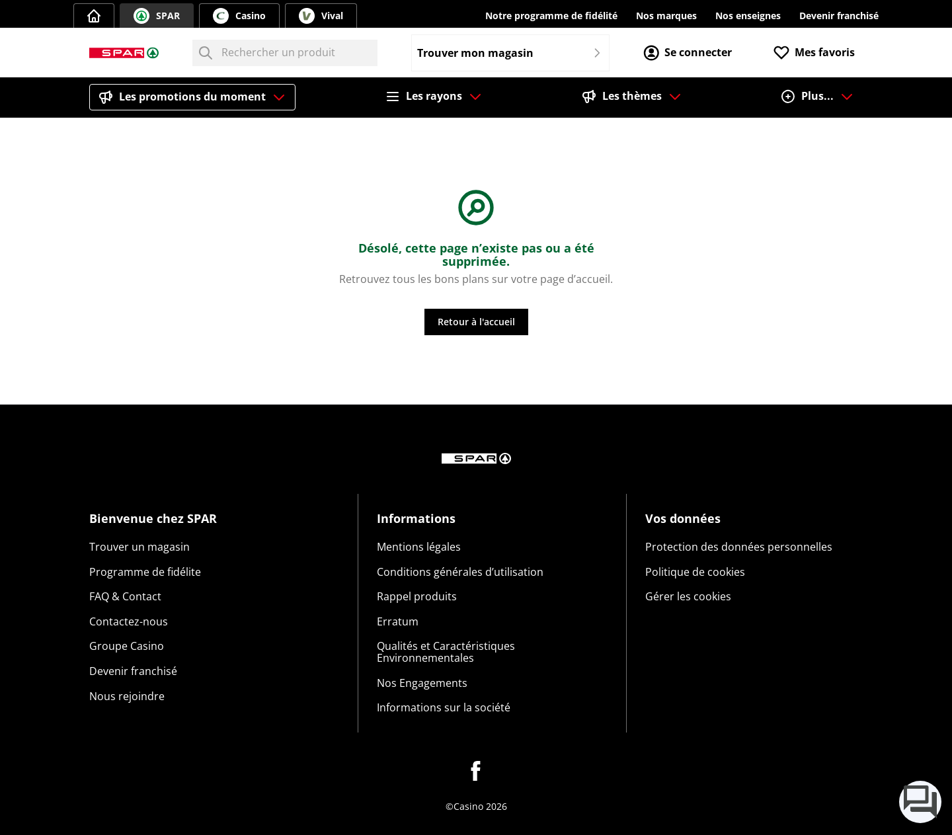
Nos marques (666, 15)
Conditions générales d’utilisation (460, 572)
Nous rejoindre (127, 696)
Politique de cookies (695, 572)
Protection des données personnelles (738, 546)
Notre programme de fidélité (551, 15)
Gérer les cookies (688, 596)
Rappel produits (417, 596)
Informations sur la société (443, 707)
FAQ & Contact (125, 596)
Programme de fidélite (145, 572)
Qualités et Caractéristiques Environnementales (446, 652)
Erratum (397, 621)
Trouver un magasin (139, 546)
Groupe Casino (126, 646)
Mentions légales (419, 546)
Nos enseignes (748, 15)
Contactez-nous (128, 621)
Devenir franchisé (839, 15)
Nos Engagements (422, 683)
